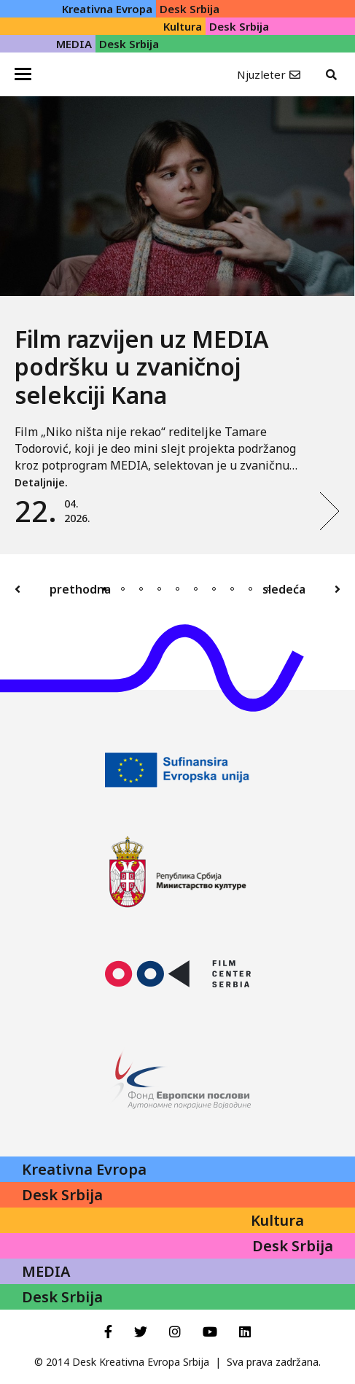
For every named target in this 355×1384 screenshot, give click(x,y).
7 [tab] (214, 589)
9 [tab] (250, 589)
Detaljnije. (41, 482)
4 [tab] (159, 589)
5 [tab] (177, 589)
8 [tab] (232, 589)
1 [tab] (104, 589)
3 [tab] (141, 589)
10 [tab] (268, 589)
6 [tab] (196, 589)
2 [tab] (123, 589)
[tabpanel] (177, 325)
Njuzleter (261, 74)
